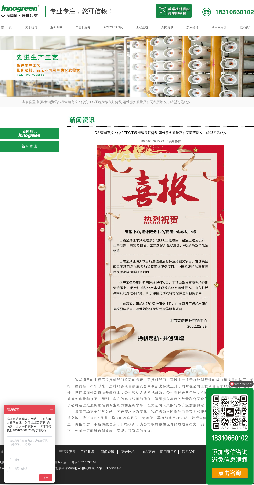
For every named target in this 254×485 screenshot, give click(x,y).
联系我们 (246, 27)
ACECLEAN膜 (113, 27)
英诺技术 (128, 452)
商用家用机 (219, 27)
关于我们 (31, 27)
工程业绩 (142, 27)
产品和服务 (83, 27)
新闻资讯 (167, 27)
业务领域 (56, 27)
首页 (40, 102)
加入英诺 (192, 27)
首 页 (6, 27)
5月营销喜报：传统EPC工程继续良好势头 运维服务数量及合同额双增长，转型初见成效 (124, 102)
